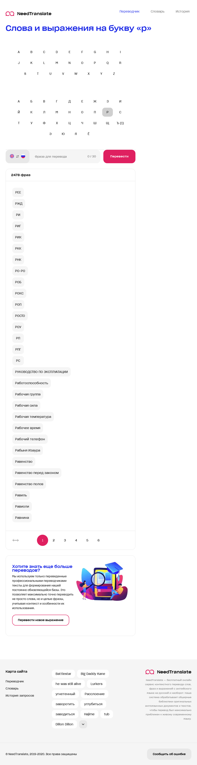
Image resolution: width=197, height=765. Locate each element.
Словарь (12, 688)
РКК (18, 248)
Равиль (21, 495)
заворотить (65, 704)
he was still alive (68, 684)
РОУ (18, 327)
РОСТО (20, 316)
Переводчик (15, 681)
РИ (18, 215)
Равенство (23, 461)
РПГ (18, 349)
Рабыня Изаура (27, 450)
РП (18, 338)
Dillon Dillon (64, 724)
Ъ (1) (120, 123)
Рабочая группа (27, 394)
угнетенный (65, 694)
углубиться (93, 704)
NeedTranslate (28, 13)
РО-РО (20, 271)
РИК (18, 237)
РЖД (18, 203)
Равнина (22, 518)
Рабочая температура (33, 417)
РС (18, 360)
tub (106, 714)
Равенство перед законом (37, 473)
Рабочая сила (26, 405)
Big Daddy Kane (93, 674)
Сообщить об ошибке (169, 754)
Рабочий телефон (30, 439)
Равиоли (22, 506)
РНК (18, 260)
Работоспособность (31, 383)
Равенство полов (29, 484)
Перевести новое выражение (40, 620)
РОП (18, 304)
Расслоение (95, 694)
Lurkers (96, 684)
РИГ (18, 226)
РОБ (18, 282)
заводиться (65, 714)
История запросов (20, 695)
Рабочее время (27, 428)
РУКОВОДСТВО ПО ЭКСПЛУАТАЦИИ (41, 372)
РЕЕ (18, 192)
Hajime (89, 714)
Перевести (119, 156)
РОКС (19, 293)
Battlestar (63, 674)
